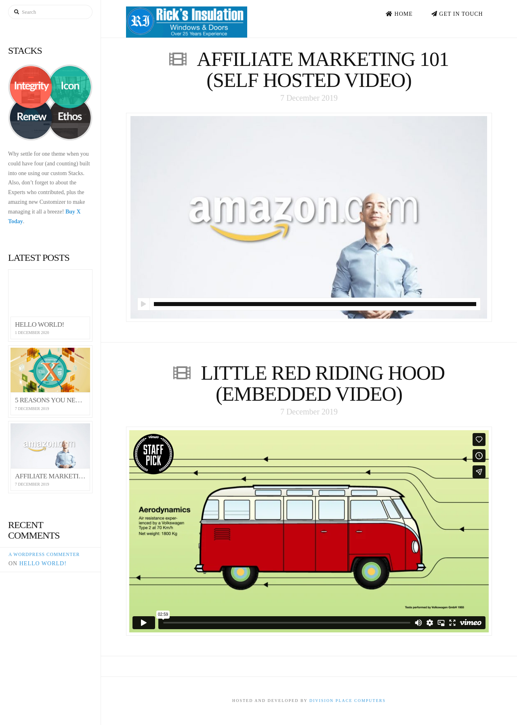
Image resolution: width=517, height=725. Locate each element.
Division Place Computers (347, 700)
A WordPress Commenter (44, 554)
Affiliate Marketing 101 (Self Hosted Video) (323, 69)
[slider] (315, 304)
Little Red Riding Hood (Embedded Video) (323, 383)
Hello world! (43, 563)
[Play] (143, 304)
